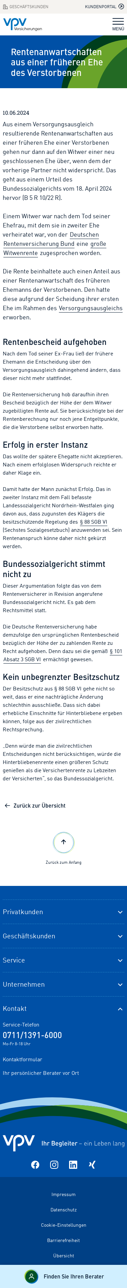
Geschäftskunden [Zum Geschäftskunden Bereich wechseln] (25, 7)
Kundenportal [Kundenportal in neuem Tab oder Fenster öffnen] (104, 6)
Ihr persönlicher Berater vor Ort (41, 1072)
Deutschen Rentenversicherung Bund (51, 238)
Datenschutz (63, 1209)
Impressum (63, 1194)
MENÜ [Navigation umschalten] (118, 24)
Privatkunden (23, 911)
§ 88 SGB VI (93, 521)
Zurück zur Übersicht (34, 805)
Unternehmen (24, 984)
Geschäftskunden (29, 936)
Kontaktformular (22, 1059)
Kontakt (15, 1008)
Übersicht (63, 1255)
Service (14, 960)
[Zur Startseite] (22, 24)
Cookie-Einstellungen (63, 1225)
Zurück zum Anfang (64, 847)
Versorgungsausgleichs (91, 308)
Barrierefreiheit (63, 1240)
